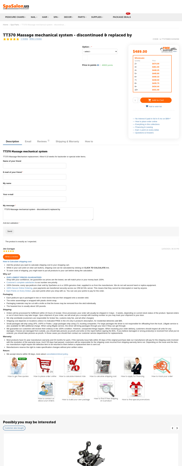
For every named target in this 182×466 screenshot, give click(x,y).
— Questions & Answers (143, 133)
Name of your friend (12, 161)
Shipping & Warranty (67, 141)
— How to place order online (145, 121)
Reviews (43, 141)
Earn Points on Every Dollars (19, 291)
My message (8, 205)
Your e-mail (8, 194)
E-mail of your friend (12, 172)
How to (89, 141)
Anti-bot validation (10, 223)
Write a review (35, 39)
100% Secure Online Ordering (19, 288)
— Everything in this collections (146, 124)
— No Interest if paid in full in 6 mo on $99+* (152, 119)
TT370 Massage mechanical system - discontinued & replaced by (48, 214)
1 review (24, 39)
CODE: (156, 39)
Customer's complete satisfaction (21, 282)
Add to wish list (154, 106)
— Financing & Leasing (143, 127)
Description (12, 141)
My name (7, 183)
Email (28, 141)
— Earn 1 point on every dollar (146, 130)
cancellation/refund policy (57, 354)
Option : (86, 47)
